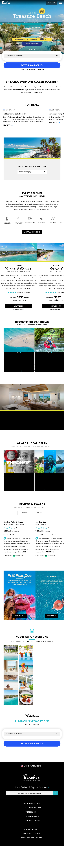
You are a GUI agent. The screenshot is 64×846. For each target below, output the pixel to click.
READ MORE (38, 92)
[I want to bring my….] (32, 137)
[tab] (24, 478)
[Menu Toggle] (59, 2)
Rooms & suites (32, 394)
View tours (39, 336)
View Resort (18, 275)
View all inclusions (32, 197)
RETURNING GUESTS (32, 794)
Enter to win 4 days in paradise (32, 752)
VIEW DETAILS (19, 581)
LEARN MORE (38, 819)
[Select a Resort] (32, 56)
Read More (22, 517)
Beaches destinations (13, 336)
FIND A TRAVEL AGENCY (32, 798)
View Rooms (18, 271)
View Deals (51, 581)
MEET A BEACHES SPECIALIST (32, 803)
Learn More (9, 455)
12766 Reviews (24, 257)
